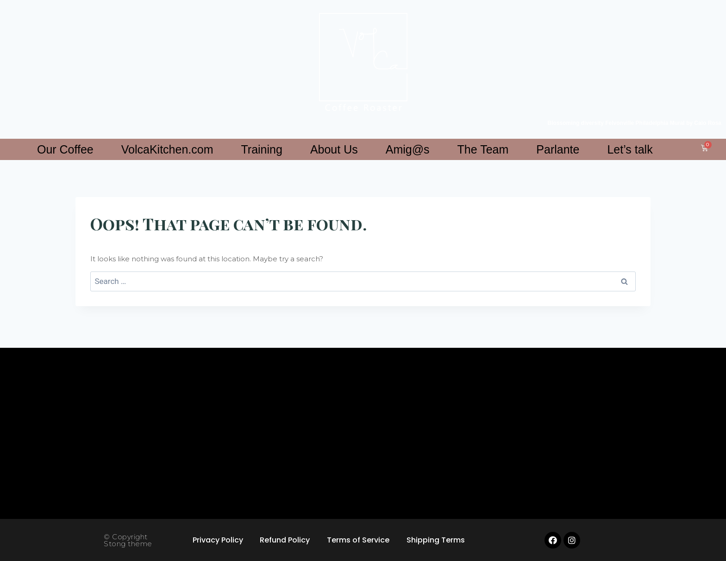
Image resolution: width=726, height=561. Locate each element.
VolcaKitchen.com (167, 149)
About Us (334, 149)
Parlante (557, 149)
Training (261, 149)
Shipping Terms (438, 540)
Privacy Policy (215, 540)
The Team (483, 149)
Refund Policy (284, 540)
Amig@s (408, 149)
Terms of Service (359, 540)
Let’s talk (629, 149)
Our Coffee (65, 149)
